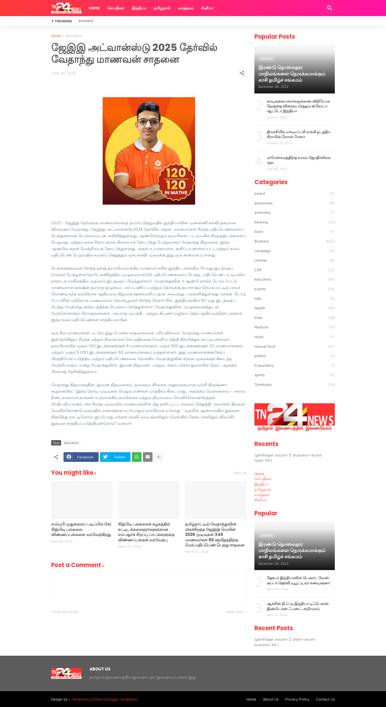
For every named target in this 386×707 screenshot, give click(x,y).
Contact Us (325, 699)
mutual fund (294, 346)
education (73, 36)
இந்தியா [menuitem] (261, 484)
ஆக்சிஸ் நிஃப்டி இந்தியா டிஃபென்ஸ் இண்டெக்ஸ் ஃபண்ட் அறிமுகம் (298, 606)
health (294, 308)
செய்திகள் (115, 8)
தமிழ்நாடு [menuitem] (262, 489)
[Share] (242, 73)
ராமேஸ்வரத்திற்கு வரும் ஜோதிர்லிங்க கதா (299, 160)
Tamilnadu (294, 384)
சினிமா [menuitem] (260, 500)
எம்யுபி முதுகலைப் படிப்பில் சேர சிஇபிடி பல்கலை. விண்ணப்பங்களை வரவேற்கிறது (81, 529)
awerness (294, 212)
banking (294, 222)
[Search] (330, 8)
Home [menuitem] (259, 473)
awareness (294, 203)
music (294, 336)
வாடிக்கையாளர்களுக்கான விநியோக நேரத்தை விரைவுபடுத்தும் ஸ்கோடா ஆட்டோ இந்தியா (298, 106)
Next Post (235, 611)
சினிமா (207, 8)
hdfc (294, 298)
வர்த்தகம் (186, 8)
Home (94, 8)
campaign (294, 250)
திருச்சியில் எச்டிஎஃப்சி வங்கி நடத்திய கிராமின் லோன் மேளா (299, 134)
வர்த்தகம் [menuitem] (262, 494)
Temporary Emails (87, 699)
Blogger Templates (122, 699)
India (294, 317)
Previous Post (66, 611)
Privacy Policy (297, 699)
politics (294, 355)
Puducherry (294, 365)
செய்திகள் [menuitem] (263, 478)
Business (86, 21)
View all (239, 473)
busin (294, 231)
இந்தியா (139, 8)
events (294, 289)
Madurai (294, 327)
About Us (271, 699)
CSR (294, 270)
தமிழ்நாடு (162, 8)
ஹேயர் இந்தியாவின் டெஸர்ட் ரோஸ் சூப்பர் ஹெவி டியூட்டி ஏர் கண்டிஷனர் (298, 580)
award (294, 193)
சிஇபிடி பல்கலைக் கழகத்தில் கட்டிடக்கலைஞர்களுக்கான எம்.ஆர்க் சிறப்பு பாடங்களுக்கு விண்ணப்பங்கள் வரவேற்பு (146, 531)
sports (294, 375)
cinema (294, 260)
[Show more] (159, 457)
